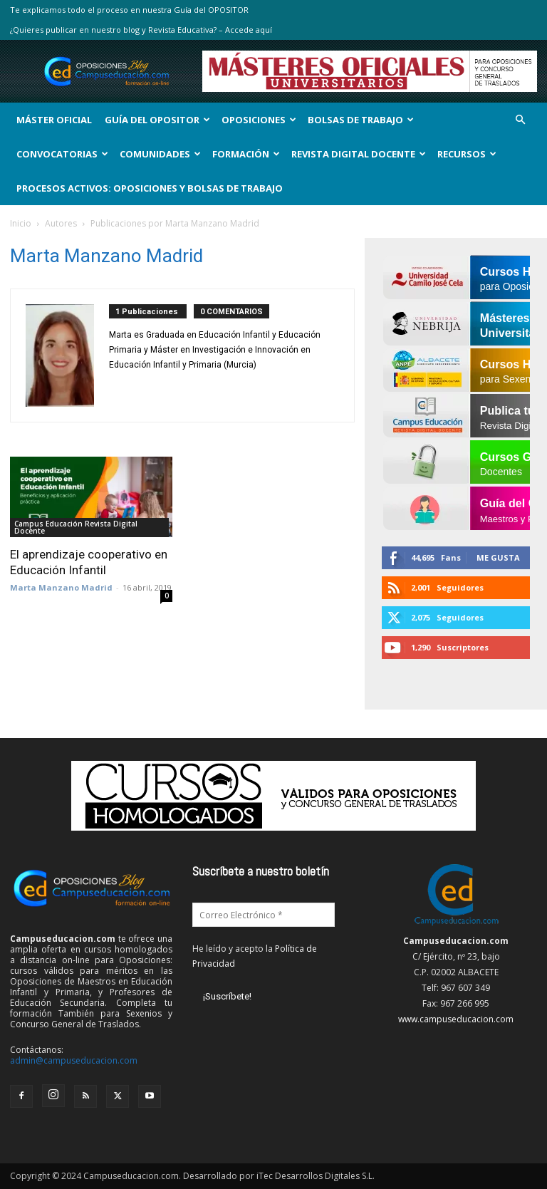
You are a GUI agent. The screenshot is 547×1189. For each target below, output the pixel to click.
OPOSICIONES (259, 119)
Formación (246, 153)
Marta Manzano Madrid (61, 587)
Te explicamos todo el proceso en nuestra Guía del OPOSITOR (129, 9)
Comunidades (160, 153)
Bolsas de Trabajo (361, 119)
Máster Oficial (54, 119)
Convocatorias (62, 153)
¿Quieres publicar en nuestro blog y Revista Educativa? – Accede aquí (141, 29)
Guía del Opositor (157, 119)
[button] (520, 120)
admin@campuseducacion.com (73, 1060)
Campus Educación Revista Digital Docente (75, 527)
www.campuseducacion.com (456, 1019)
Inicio (20, 223)
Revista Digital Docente (358, 153)
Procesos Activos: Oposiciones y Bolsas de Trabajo (149, 188)
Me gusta (498, 557)
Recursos (466, 153)
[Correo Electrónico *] (263, 915)
